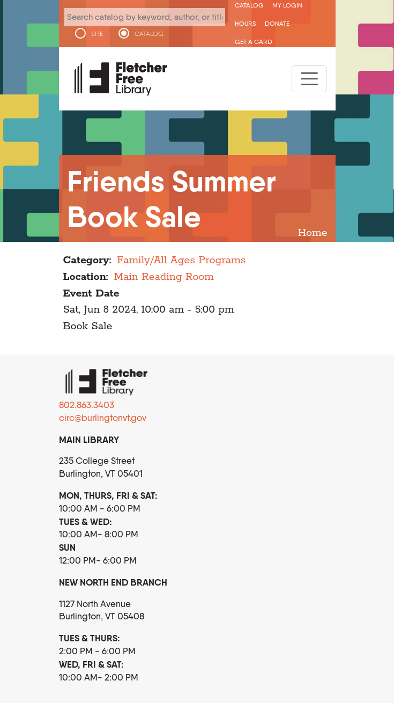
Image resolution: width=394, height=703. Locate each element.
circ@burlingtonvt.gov (102, 417)
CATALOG (149, 34)
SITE (97, 34)
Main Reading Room (164, 277)
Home (313, 233)
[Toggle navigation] (309, 78)
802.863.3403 (86, 404)
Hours (245, 23)
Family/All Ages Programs (181, 260)
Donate (277, 23)
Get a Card (253, 42)
